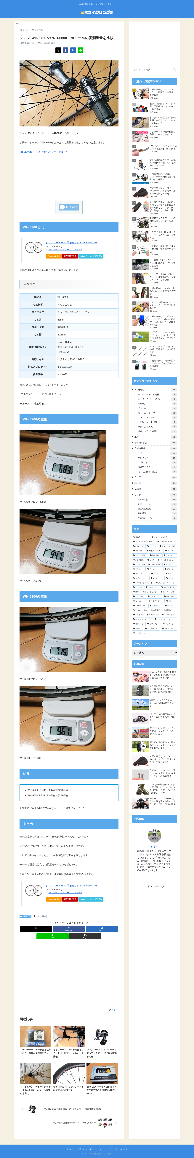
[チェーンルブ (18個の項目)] (169, 565)
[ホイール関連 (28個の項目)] (140, 555)
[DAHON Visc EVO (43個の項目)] (166, 542)
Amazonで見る (54, 256)
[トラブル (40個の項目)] (152, 546)
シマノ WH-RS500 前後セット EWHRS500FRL (71, 242)
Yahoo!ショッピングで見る (91, 257)
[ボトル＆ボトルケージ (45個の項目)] (144, 542)
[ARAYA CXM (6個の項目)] (140, 606)
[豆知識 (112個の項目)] (141, 537)
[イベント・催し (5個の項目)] (140, 610)
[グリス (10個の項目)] (171, 578)
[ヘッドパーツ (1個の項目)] (154, 633)
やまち (154, 846)
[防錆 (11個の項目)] (171, 574)
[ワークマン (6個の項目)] (155, 606)
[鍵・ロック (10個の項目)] (157, 578)
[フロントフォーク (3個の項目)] (165, 619)
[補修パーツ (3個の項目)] (139, 624)
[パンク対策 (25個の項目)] (139, 560)
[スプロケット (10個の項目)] (140, 578)
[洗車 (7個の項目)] (136, 592)
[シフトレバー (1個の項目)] (152, 629)
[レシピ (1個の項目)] (137, 629)
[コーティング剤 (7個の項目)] (168, 592)
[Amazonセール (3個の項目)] (142, 619)
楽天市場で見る (70, 256)
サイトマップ (105, 1149)
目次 (68, 207)
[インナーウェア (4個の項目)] (169, 615)
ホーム (72, 1149)
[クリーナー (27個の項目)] (169, 555)
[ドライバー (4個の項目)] (138, 615)
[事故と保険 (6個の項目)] (170, 597)
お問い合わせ (119, 1149)
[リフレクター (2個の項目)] (153, 624)
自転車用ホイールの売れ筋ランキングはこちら (45, 152)
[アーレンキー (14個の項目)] (154, 569)
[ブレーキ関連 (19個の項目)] (154, 565)
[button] (85, 936)
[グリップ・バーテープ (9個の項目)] (166, 583)
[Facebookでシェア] (65, 50)
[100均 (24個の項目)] (151, 560)
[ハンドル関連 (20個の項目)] (139, 565)
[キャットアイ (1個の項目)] (169, 629)
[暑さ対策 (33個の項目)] (138, 551)
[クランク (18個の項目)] (139, 569)
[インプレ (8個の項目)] (138, 587)
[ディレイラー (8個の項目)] (152, 587)
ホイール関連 (40, 916)
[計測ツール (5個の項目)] (170, 610)
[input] (154, 70)
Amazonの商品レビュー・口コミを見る (65, 249)
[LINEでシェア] (80, 50)
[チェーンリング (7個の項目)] (150, 592)
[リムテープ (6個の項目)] (156, 601)
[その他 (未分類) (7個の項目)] (168, 587)
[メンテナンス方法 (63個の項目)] (164, 537)
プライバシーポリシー (87, 1149)
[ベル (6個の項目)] (171, 601)
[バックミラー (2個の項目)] (169, 624)
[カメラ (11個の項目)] (157, 574)
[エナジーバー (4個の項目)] (153, 615)
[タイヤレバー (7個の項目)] (154, 597)
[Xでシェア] (58, 50)
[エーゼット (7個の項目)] (139, 597)
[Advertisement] (69, 178)
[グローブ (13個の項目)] (170, 569)
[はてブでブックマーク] (73, 50)
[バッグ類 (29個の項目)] (170, 551)
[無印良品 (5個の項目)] (156, 610)
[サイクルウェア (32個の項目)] (154, 551)
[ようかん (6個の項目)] (139, 601)
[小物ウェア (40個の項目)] (139, 546)
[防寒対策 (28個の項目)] (155, 555)
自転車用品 (25, 916)
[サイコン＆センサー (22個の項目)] (167, 560)
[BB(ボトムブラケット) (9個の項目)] (143, 583)
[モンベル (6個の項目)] (170, 606)
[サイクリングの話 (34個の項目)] (168, 546)
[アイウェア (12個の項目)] (140, 574)
